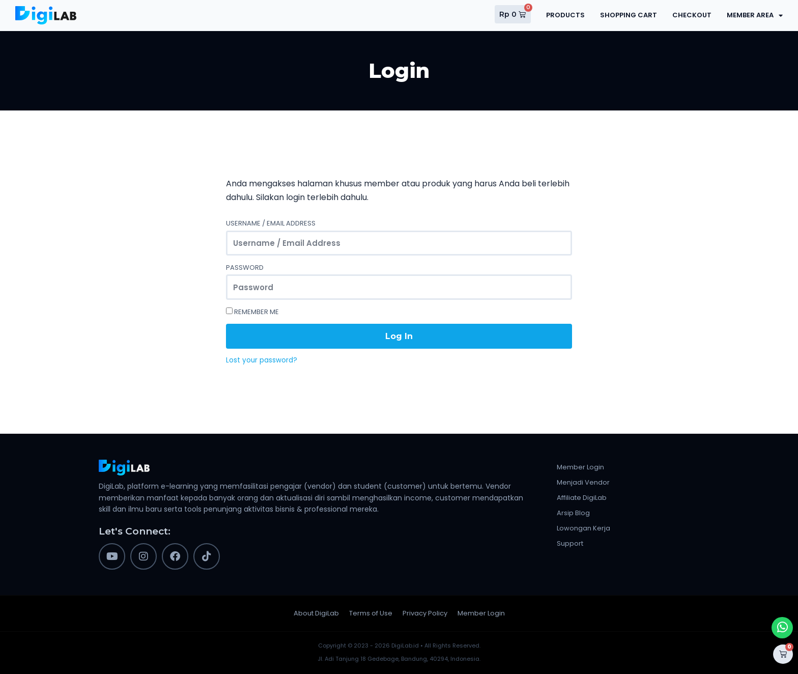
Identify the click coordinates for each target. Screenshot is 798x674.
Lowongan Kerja (583, 528)
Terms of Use (370, 613)
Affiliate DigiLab (582, 497)
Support (570, 543)
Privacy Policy (425, 613)
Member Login (580, 467)
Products (565, 15)
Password (245, 267)
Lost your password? (261, 361)
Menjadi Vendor (583, 482)
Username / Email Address (271, 223)
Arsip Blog (573, 513)
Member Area (755, 15)
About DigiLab (316, 613)
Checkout (691, 15)
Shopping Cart (628, 15)
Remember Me (252, 312)
